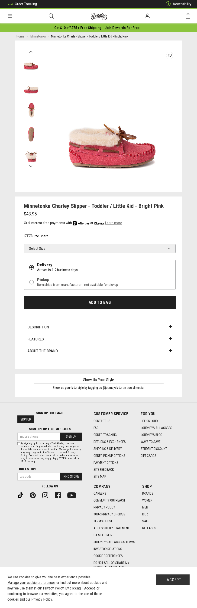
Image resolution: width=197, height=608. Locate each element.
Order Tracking (21, 4)
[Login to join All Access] (77, 27)
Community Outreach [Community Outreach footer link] (109, 500)
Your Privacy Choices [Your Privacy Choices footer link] (109, 514)
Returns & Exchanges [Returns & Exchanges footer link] (110, 442)
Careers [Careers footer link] (100, 493)
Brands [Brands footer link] (147, 493)
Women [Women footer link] (147, 500)
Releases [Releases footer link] (149, 528)
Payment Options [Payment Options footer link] (106, 463)
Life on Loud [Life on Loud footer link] (149, 421)
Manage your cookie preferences (31, 582)
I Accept (173, 579)
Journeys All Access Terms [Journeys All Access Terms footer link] (114, 542)
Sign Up (25, 419)
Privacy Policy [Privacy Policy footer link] (104, 507)
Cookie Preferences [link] (108, 556)
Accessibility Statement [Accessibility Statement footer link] (111, 528)
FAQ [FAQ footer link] (96, 428)
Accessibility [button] (177, 4)
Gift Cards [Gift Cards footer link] (148, 456)
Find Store (71, 476)
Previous (31, 50)
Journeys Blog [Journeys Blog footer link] (151, 435)
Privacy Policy (53, 588)
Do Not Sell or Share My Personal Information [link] (111, 565)
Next (31, 165)
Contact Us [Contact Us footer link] (102, 421)
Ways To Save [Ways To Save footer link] (151, 442)
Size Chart (36, 236)
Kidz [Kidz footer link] (145, 514)
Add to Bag (100, 302)
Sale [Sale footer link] (145, 521)
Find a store (26, 469)
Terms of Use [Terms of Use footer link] (103, 521)
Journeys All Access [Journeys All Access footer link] (156, 428)
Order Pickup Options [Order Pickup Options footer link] (109, 456)
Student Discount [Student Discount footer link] (154, 449)
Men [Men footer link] (145, 507)
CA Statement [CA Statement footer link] (104, 535)
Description (99, 327)
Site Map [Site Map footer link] (100, 476)
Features (99, 339)
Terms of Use (54, 452)
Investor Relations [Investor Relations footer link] (108, 549)
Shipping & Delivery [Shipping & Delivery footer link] (108, 449)
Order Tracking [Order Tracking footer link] (105, 435)
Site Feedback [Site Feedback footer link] (104, 469)
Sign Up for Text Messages (50, 429)
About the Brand (99, 351)
